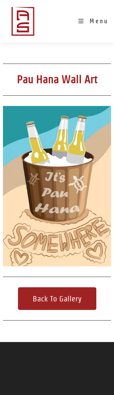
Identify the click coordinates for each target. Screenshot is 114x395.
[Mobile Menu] (93, 21)
